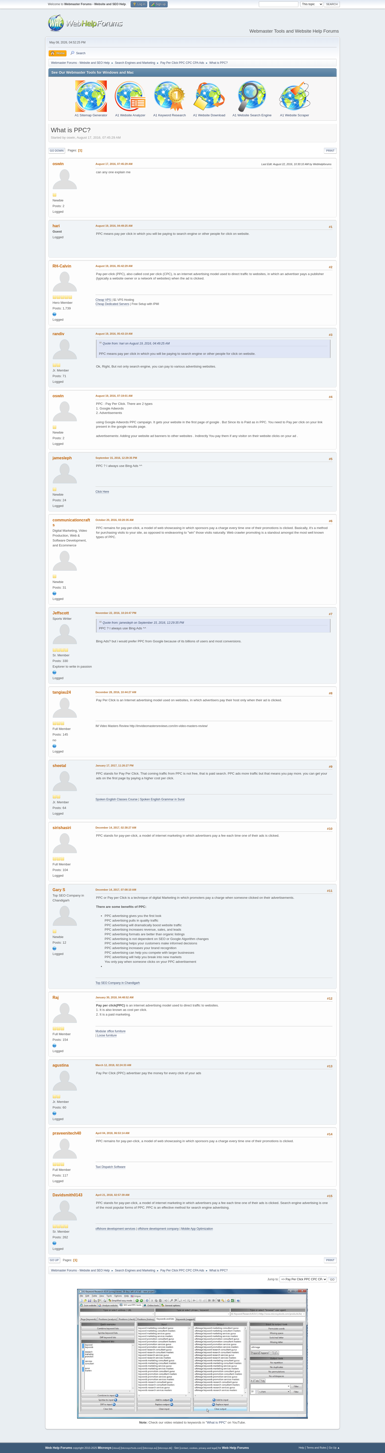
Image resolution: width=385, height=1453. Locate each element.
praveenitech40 (67, 1133)
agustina (61, 1065)
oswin (58, 164)
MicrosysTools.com (132, 1448)
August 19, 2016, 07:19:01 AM (114, 395)
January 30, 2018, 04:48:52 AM (115, 997)
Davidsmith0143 (67, 1195)
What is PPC (216, 1422)
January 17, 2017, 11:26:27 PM (115, 765)
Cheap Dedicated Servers (112, 304)
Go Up (54, 1260)
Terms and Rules (317, 1447)
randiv (58, 334)
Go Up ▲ (334, 1447)
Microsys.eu (150, 1448)
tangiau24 (62, 692)
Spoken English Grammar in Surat (162, 799)
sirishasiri (62, 828)
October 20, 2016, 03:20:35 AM (115, 519)
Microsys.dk (165, 1448)
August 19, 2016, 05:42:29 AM (114, 265)
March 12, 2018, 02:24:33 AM (113, 1065)
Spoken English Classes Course (117, 799)
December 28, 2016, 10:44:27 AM (116, 692)
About (116, 1448)
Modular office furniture (110, 1031)
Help (301, 1447)
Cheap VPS (103, 300)
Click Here (102, 491)
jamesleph (62, 458)
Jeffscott (61, 613)
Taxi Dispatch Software (110, 1167)
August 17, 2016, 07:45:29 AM (114, 163)
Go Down (57, 150)
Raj (56, 997)
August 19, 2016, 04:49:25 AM (114, 225)
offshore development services (115, 1228)
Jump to (272, 1279)
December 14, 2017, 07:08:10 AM (116, 889)
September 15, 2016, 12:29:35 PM (116, 457)
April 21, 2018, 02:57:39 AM (112, 1194)
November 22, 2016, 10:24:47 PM (116, 612)
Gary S (59, 890)
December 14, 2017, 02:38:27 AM (116, 827)
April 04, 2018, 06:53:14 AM (112, 1133)
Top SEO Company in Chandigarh (118, 983)
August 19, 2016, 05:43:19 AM (114, 333)
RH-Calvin (62, 266)
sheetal (59, 766)
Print (330, 150)
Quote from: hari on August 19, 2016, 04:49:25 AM (136, 343)
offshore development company (158, 1228)
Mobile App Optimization (197, 1228)
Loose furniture (107, 1035)
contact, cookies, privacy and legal (198, 1448)
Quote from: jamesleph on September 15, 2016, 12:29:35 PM (143, 622)
